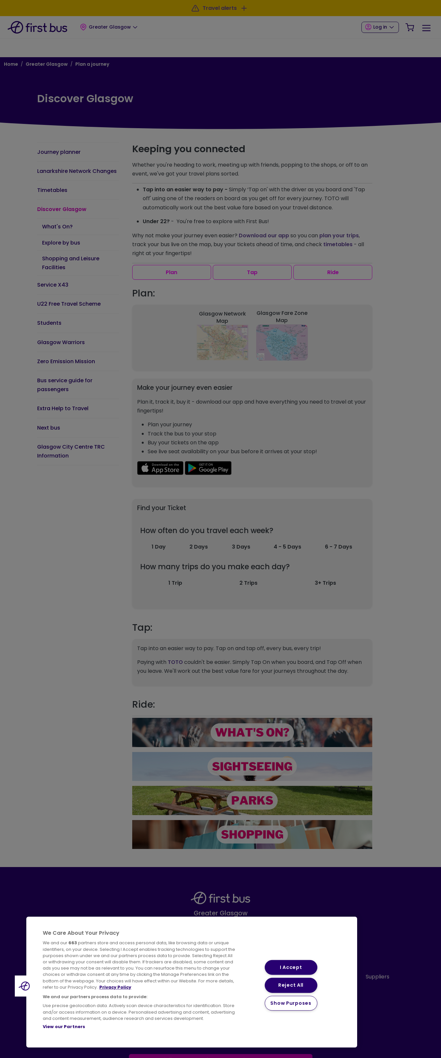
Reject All (291, 985)
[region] (191, 982)
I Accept (291, 967)
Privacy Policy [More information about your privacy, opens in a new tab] (115, 987)
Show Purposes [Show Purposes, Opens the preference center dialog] (290, 1003)
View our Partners (64, 1026)
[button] (25, 986)
